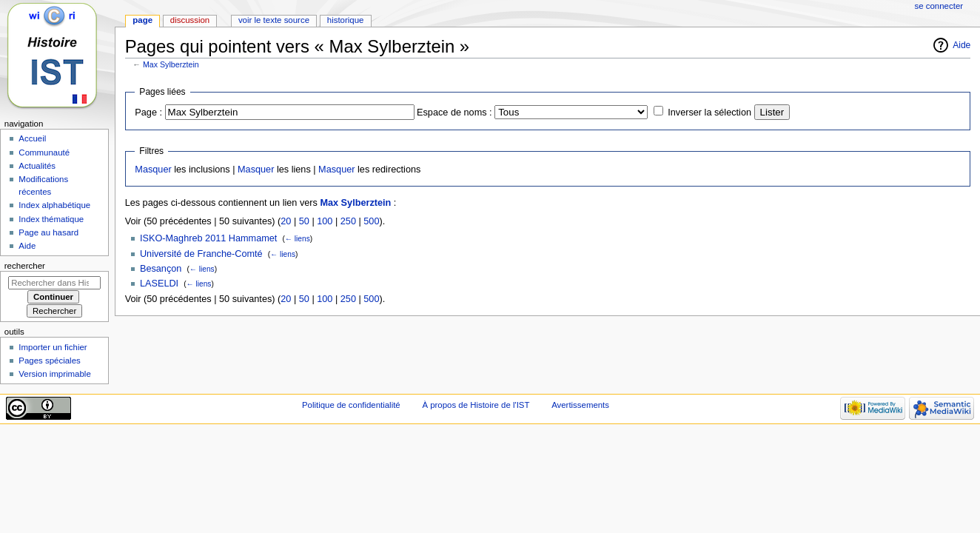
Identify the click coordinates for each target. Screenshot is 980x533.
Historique (345, 20)
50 (304, 221)
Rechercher (24, 265)
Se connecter (939, 5)
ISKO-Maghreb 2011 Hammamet (208, 238)
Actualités (37, 165)
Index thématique (51, 219)
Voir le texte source (273, 20)
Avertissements (580, 404)
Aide (961, 45)
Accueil (32, 138)
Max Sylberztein (171, 64)
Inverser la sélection (709, 112)
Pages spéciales (49, 360)
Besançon (160, 269)
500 (371, 221)
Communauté (44, 152)
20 (286, 221)
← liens (297, 239)
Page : (148, 112)
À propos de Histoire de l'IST (475, 404)
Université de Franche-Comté (201, 254)
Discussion (189, 20)
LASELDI (159, 283)
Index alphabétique (54, 205)
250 (348, 221)
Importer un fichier (53, 347)
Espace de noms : (454, 112)
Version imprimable (54, 373)
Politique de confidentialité (351, 404)
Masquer (153, 169)
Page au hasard (48, 232)
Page (142, 20)
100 (324, 221)
